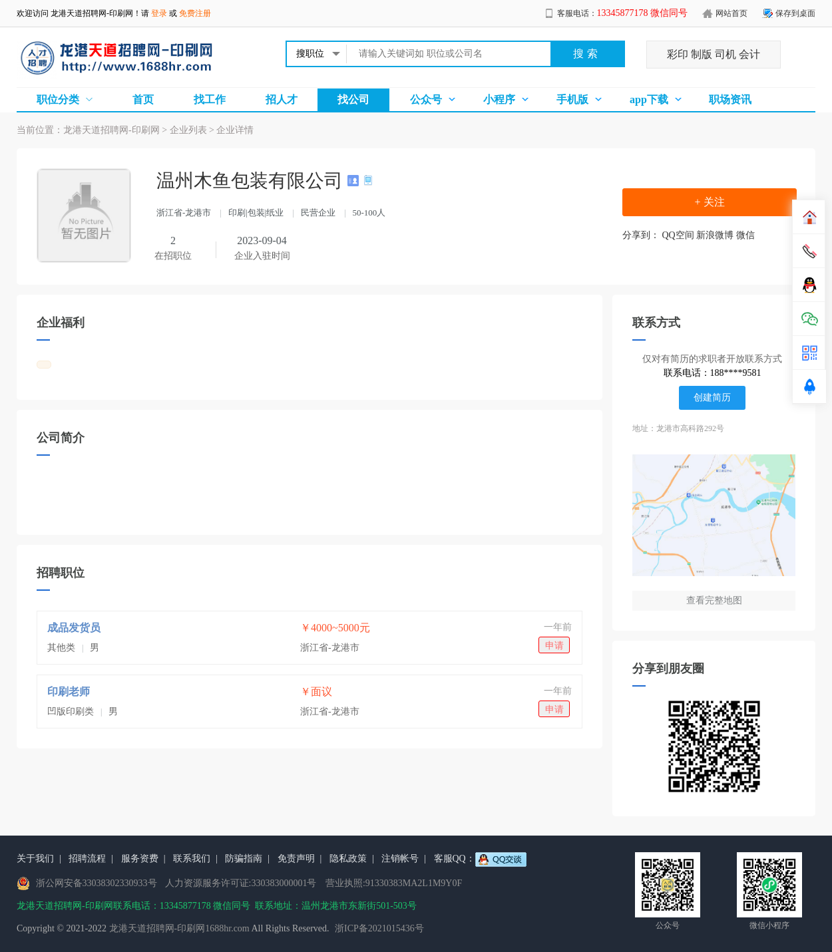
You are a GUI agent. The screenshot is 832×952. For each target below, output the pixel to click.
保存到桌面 (795, 13)
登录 (159, 13)
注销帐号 (400, 859)
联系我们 (191, 859)
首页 (143, 99)
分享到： (641, 235)
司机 (725, 54)
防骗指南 (243, 859)
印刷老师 (68, 691)
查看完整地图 (714, 600)
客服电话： (622, 13)
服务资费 (139, 859)
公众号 (426, 99)
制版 (701, 54)
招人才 (282, 99)
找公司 (353, 99)
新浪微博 (714, 235)
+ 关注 (709, 202)
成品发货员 (74, 627)
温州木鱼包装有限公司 (251, 180)
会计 (749, 54)
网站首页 (731, 13)
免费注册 (195, 13)
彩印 (677, 54)
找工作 (210, 99)
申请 (554, 646)
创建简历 (712, 397)
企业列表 (188, 130)
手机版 (572, 99)
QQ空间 (678, 235)
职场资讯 (730, 99)
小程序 (499, 99)
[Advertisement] (309, 521)
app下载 (649, 99)
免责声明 (296, 859)
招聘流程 (87, 859)
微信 (745, 235)
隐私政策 (348, 859)
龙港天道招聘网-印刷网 (92, 13)
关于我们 (35, 859)
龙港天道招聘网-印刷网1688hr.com (179, 928)
